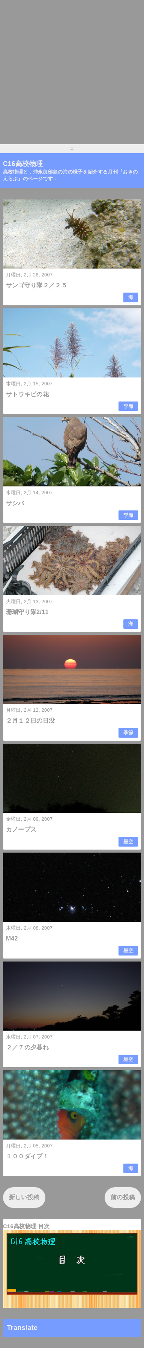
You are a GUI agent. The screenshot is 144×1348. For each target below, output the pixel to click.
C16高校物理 (23, 164)
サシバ (15, 503)
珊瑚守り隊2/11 (27, 612)
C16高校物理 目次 (26, 1226)
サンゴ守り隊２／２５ (36, 285)
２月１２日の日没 (30, 720)
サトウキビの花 (27, 394)
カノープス (21, 829)
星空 (128, 841)
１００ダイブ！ (27, 1156)
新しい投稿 (24, 1197)
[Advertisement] (72, 72)
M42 (12, 938)
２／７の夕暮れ (27, 1047)
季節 (128, 406)
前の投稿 (123, 1197)
